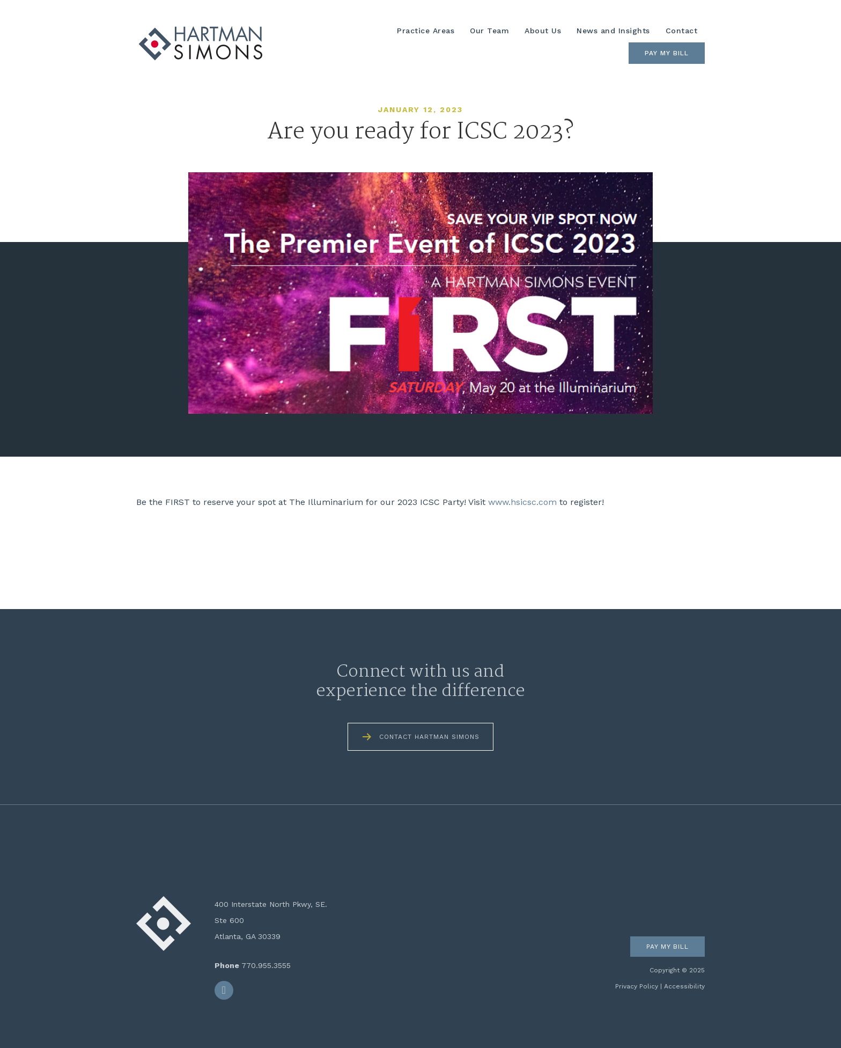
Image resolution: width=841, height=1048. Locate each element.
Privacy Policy (636, 986)
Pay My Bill (667, 53)
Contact (682, 30)
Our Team (489, 30)
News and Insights (613, 30)
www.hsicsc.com (522, 502)
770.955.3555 (266, 965)
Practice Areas (425, 30)
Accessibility (684, 986)
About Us (543, 30)
